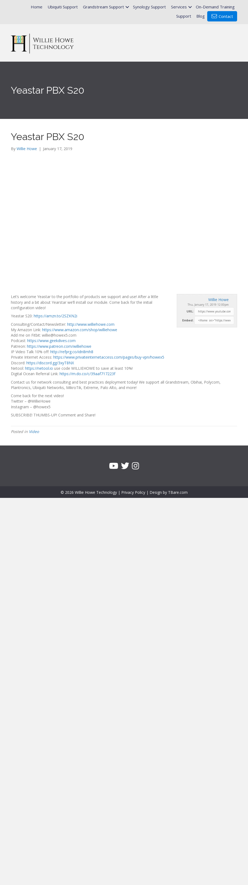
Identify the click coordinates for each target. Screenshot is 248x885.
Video (34, 431)
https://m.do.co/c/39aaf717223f (87, 373)
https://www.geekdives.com (51, 340)
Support (183, 16)
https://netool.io (39, 368)
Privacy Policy (133, 492)
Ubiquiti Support (63, 7)
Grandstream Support (103, 7)
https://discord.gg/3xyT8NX (50, 362)
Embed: (188, 320)
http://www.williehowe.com (90, 324)
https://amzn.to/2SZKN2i (55, 315)
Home (36, 7)
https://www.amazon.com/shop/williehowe (79, 329)
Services (179, 7)
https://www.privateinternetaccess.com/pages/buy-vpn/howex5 (108, 357)
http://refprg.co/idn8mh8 (71, 351)
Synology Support (149, 7)
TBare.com (178, 492)
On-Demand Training (215, 7)
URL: (190, 311)
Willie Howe (218, 299)
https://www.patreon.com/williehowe (59, 346)
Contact (222, 16)
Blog (200, 16)
